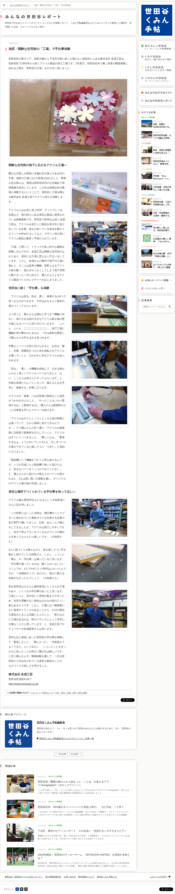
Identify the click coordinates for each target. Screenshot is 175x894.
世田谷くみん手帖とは (107, 877)
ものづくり (36, 693)
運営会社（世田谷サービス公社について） (24, 877)
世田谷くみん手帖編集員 (51, 722)
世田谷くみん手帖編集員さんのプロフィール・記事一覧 (66, 738)
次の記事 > (76, 754)
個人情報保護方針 (53, 877)
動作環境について (86, 877)
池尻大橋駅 (82, 693)
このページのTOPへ (159, 877)
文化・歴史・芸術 (63, 693)
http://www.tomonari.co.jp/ (24, 683)
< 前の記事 (61, 754)
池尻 (74, 693)
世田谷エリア (48, 693)
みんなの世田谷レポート (20, 5)
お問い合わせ (70, 877)
